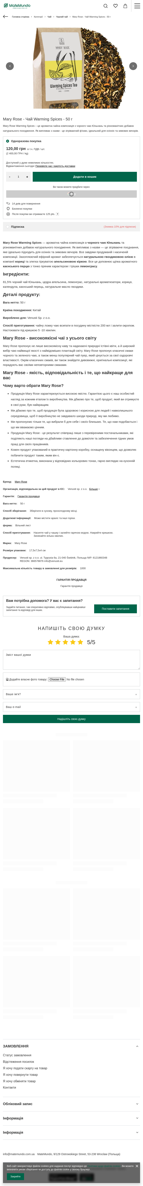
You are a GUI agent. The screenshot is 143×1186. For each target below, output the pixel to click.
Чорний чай (62, 17)
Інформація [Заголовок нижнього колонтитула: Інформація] (13, 1118)
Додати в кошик (85, 176)
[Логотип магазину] (17, 6)
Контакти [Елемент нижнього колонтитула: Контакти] (9, 1087)
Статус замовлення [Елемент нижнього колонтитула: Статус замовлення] (17, 1055)
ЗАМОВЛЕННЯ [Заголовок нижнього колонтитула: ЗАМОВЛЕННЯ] (15, 1046)
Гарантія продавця (29, 496)
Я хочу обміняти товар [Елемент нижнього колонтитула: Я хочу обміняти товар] (19, 1081)
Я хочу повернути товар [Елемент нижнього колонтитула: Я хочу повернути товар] (20, 1074)
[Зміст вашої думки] (71, 660)
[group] (71, 83)
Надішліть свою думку (71, 719)
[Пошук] (105, 6)
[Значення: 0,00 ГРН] (125, 6)
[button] (10, 66)
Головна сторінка (20, 17)
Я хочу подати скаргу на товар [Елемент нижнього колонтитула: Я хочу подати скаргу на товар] (25, 1068)
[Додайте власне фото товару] (74, 679)
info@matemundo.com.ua (19, 1154)
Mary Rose (21, 481)
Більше (93, 489)
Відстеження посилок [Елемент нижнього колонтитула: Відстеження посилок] (18, 1061)
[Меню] (137, 6)
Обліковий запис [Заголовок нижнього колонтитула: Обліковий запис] (17, 1104)
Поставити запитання (115, 608)
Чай (49, 17)
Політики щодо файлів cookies (104, 1166)
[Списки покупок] (115, 6)
